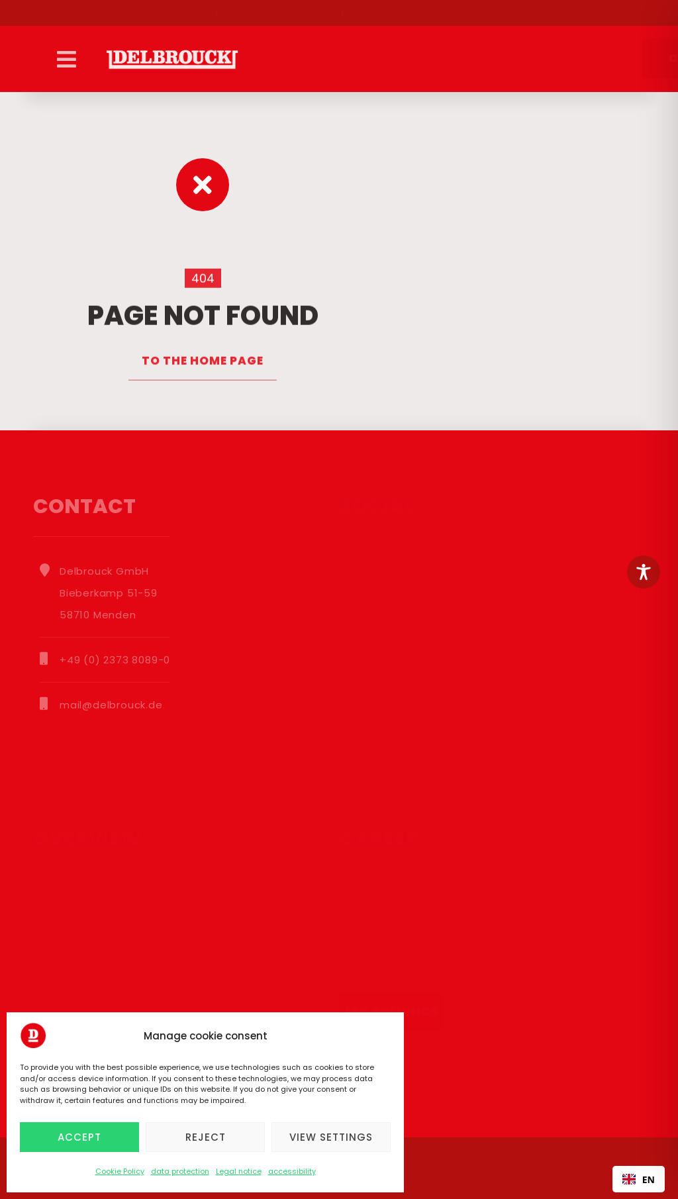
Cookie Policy (119, 1171)
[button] (66, 58)
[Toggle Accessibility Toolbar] (643, 572)
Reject (205, 1137)
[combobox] (638, 1179)
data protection (180, 1171)
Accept (79, 1137)
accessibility (292, 1171)
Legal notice (239, 1171)
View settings (331, 1137)
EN (638, 1179)
